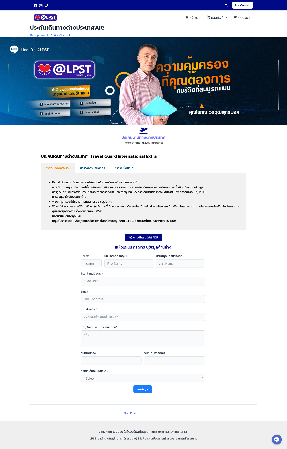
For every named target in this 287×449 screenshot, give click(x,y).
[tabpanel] (143, 201)
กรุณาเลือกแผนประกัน (94, 370)
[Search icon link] (226, 5)
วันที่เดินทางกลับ (154, 353)
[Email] (40, 5)
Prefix (85, 256)
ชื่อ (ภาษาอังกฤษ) (115, 256)
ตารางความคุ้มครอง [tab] (92, 168)
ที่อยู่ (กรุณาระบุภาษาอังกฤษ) (99, 327)
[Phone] (46, 5)
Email (84, 291)
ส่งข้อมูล (142, 389)
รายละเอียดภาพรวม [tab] (58, 168)
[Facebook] (35, 5)
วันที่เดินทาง (88, 353)
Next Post (130, 412)
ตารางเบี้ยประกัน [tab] (125, 168)
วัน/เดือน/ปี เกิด (91, 273)
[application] (227, 17)
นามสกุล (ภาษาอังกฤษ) (170, 256)
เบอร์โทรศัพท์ (89, 309)
